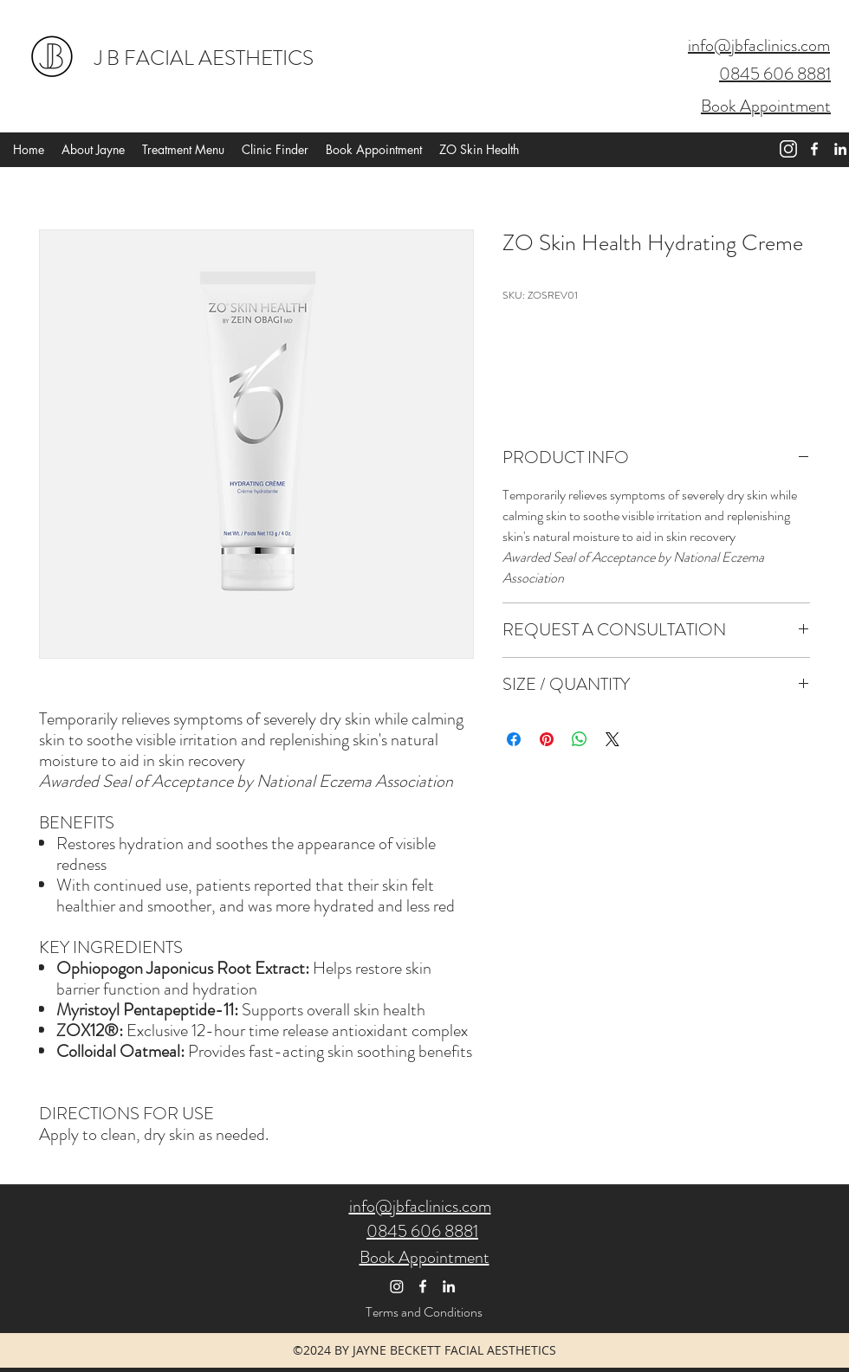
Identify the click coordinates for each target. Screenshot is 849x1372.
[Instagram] (396, 1286)
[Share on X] (612, 739)
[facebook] (814, 149)
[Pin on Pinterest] (546, 739)
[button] (554, 53)
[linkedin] (840, 149)
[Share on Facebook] (513, 739)
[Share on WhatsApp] (579, 739)
